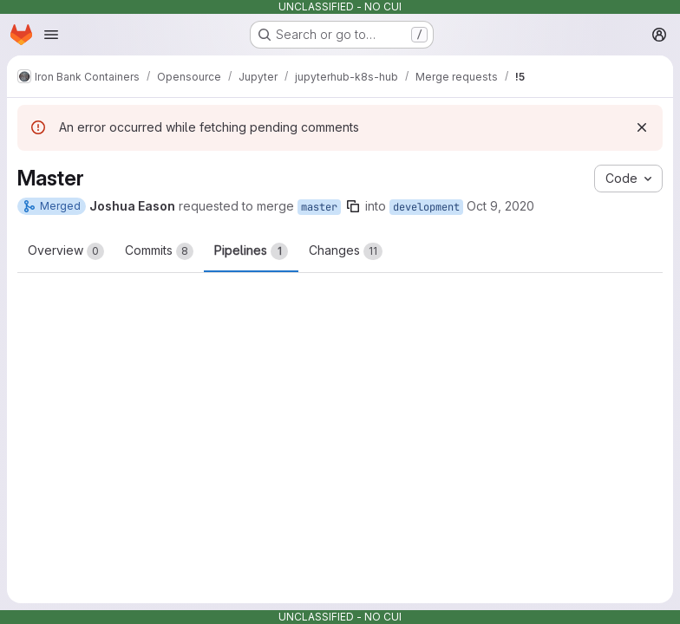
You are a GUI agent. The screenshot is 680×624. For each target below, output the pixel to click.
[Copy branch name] (353, 206)
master (319, 207)
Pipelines (251, 251)
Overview (66, 251)
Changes (345, 251)
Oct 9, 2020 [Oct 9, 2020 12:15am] (500, 205)
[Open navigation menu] (51, 35)
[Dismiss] (641, 127)
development (426, 207)
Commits (159, 251)
